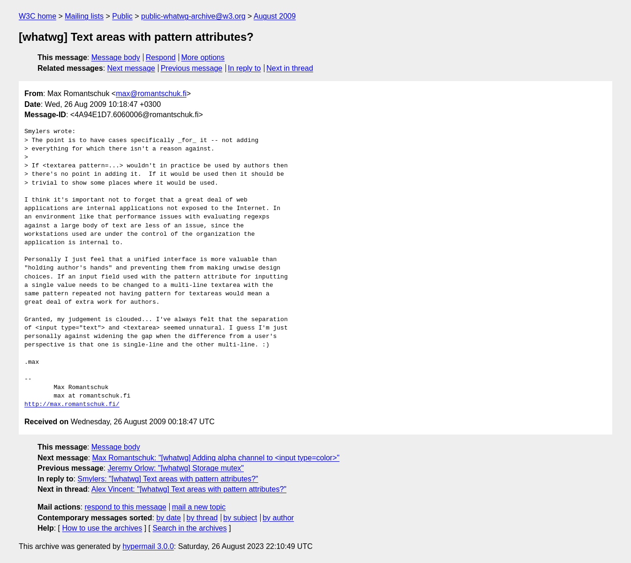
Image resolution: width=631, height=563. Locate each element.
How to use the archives (102, 528)
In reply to (244, 68)
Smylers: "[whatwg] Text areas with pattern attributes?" (167, 479)
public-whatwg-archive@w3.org (193, 16)
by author (278, 518)
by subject (240, 518)
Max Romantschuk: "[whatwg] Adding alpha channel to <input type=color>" (216, 458)
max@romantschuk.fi (151, 94)
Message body (115, 57)
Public (122, 16)
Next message (131, 68)
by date (168, 518)
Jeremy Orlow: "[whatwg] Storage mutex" (175, 468)
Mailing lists (84, 16)
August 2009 (275, 16)
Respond (161, 57)
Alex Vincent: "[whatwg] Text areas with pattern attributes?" (188, 489)
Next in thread (289, 68)
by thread (202, 518)
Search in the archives (189, 528)
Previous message (192, 68)
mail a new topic (199, 507)
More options (203, 57)
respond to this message (125, 507)
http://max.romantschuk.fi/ (72, 404)
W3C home (37, 16)
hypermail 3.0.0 (147, 546)
